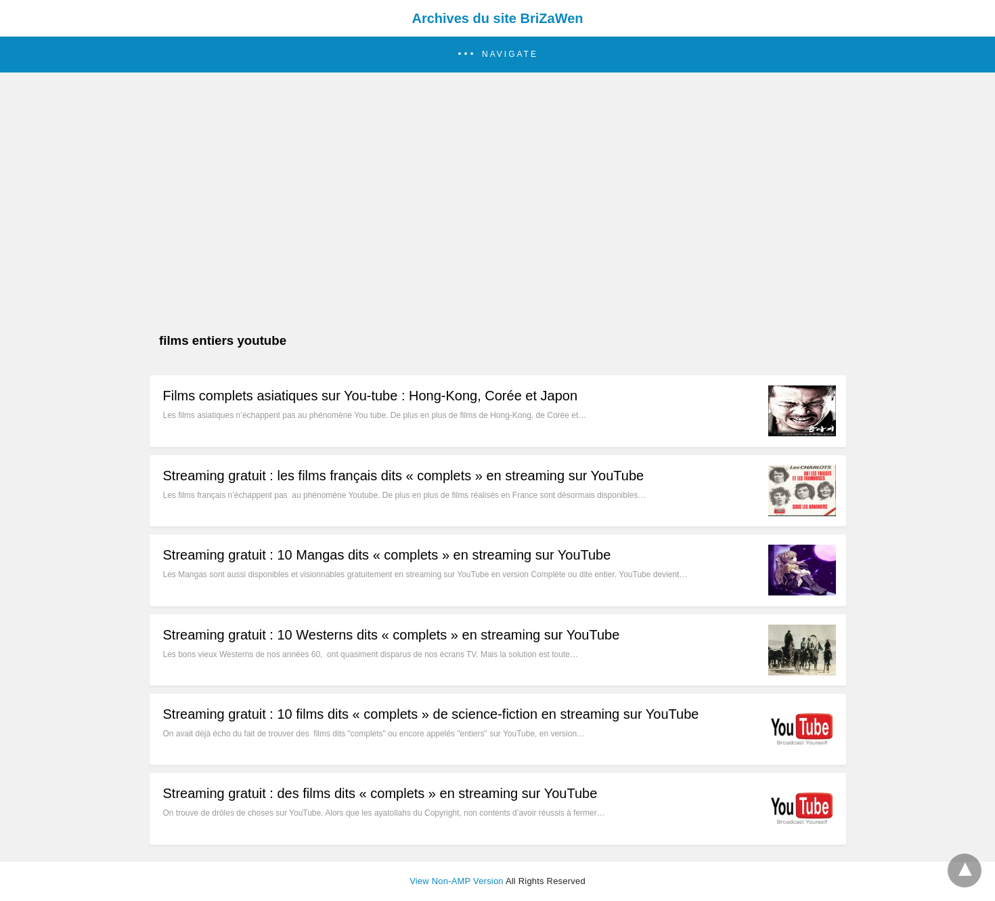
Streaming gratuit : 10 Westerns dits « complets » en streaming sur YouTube (391, 634)
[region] (493, 180)
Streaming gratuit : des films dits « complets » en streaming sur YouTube (380, 793)
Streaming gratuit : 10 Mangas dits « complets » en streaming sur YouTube (387, 554)
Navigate (510, 54)
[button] (497, 54)
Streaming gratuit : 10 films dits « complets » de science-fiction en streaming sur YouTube (431, 714)
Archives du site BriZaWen (497, 18)
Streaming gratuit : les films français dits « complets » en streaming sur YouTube (403, 475)
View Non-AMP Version (457, 881)
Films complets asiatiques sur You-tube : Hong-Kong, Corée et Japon (370, 395)
